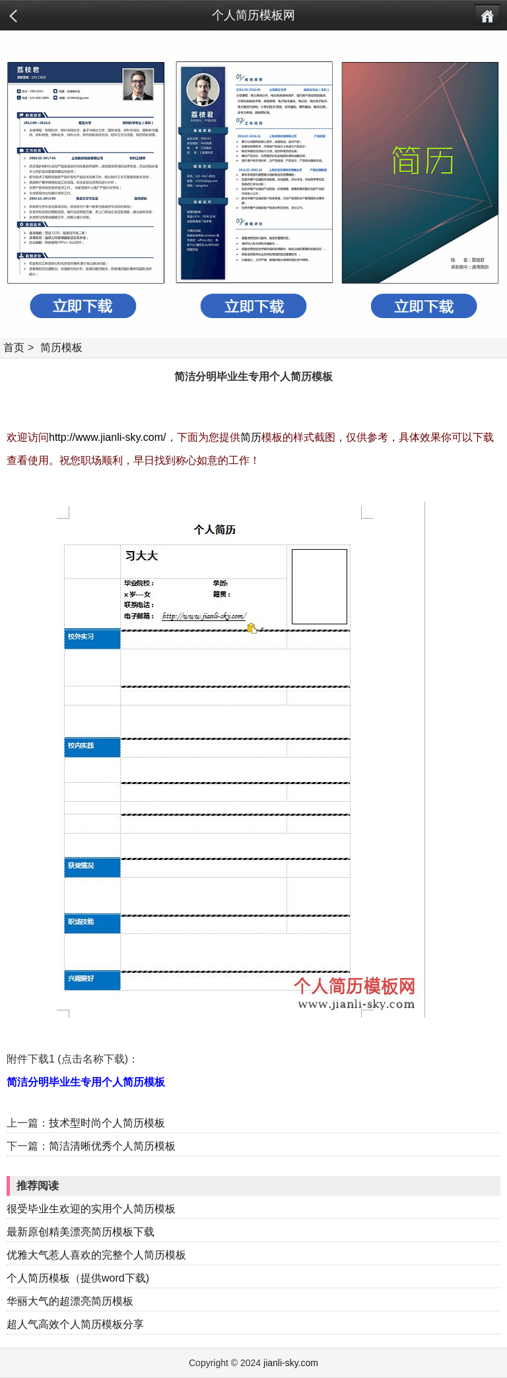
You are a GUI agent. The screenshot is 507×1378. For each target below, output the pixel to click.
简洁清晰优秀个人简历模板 (112, 1146)
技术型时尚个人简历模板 (107, 1123)
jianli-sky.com (290, 1363)
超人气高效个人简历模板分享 (75, 1324)
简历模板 (61, 347)
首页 (13, 347)
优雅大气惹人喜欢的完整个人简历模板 (96, 1255)
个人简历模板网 (253, 15)
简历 (250, 437)
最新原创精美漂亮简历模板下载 (80, 1231)
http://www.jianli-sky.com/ (107, 437)
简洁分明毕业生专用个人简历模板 (86, 1082)
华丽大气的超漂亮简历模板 (70, 1301)
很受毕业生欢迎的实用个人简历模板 (91, 1208)
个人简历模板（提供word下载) (78, 1278)
